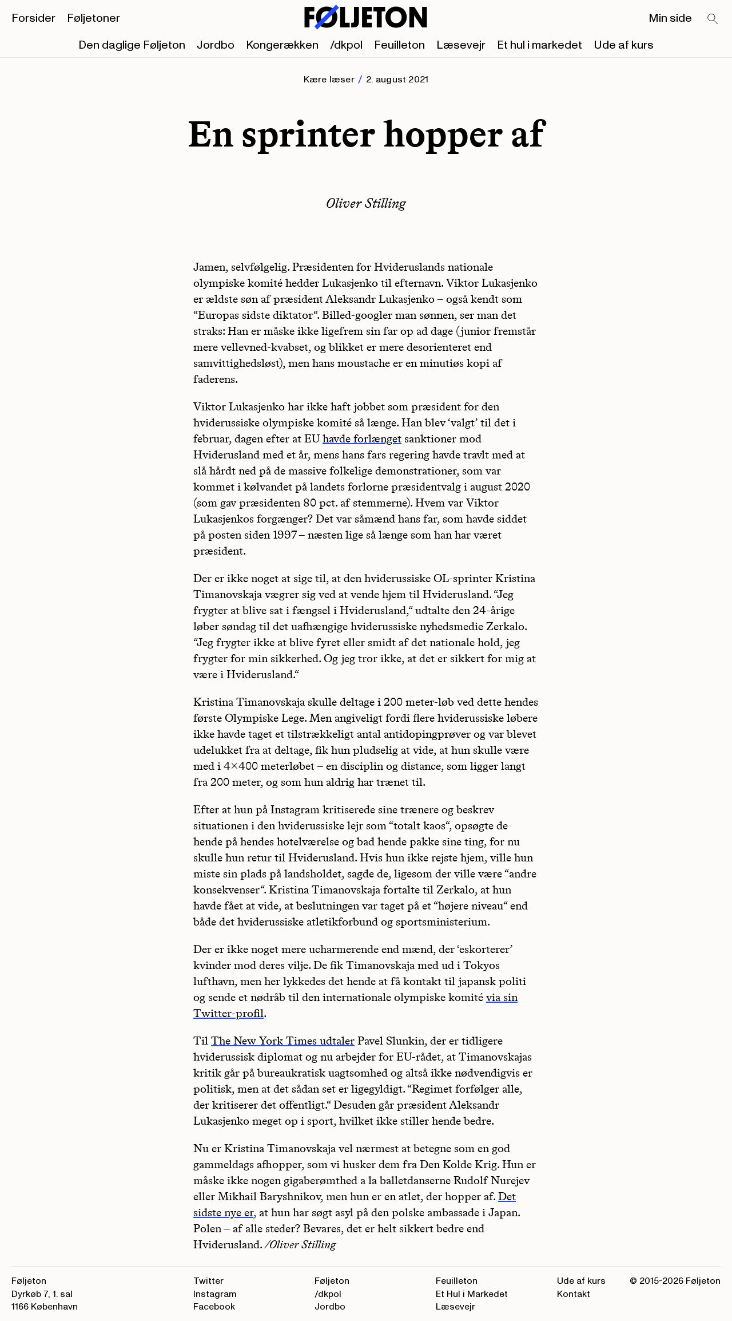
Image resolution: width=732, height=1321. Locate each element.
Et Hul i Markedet (472, 1294)
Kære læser (329, 79)
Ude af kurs (624, 45)
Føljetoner (93, 18)
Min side (670, 18)
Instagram (215, 1294)
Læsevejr (461, 45)
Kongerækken (282, 45)
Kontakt (573, 1294)
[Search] (713, 19)
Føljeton (332, 1281)
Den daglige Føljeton (131, 45)
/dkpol (346, 45)
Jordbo (215, 45)
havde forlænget (362, 438)
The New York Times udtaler (283, 1040)
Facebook (214, 1306)
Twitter (208, 1281)
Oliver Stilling (366, 203)
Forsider (33, 18)
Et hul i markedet (539, 45)
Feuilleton (399, 45)
